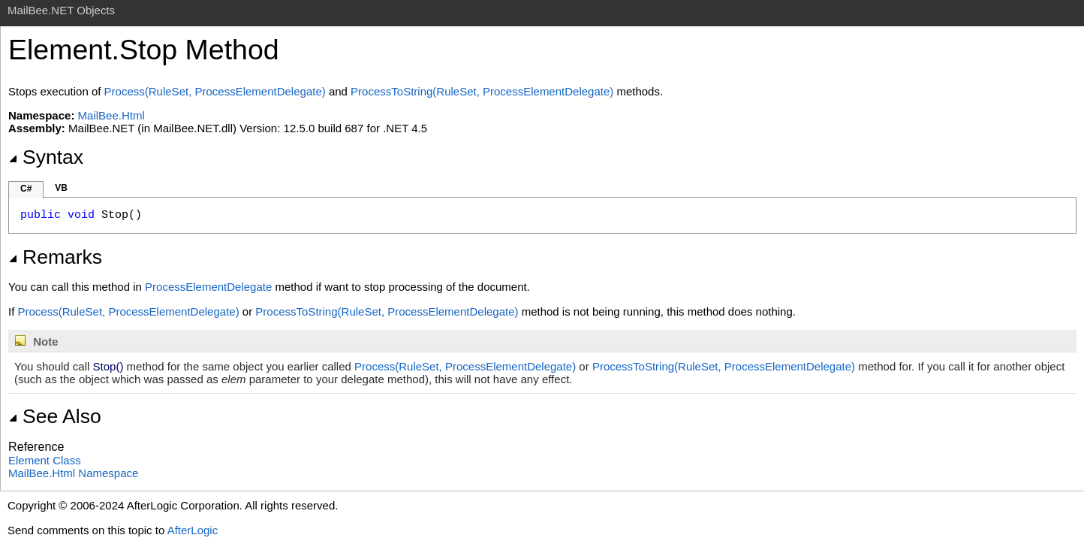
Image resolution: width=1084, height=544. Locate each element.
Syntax (45, 157)
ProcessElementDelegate (208, 286)
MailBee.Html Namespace (73, 473)
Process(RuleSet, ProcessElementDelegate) (215, 91)
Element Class (44, 460)
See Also (54, 416)
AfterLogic (192, 530)
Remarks (55, 257)
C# (26, 188)
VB (61, 188)
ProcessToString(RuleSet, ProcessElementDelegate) (482, 91)
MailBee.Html (111, 115)
